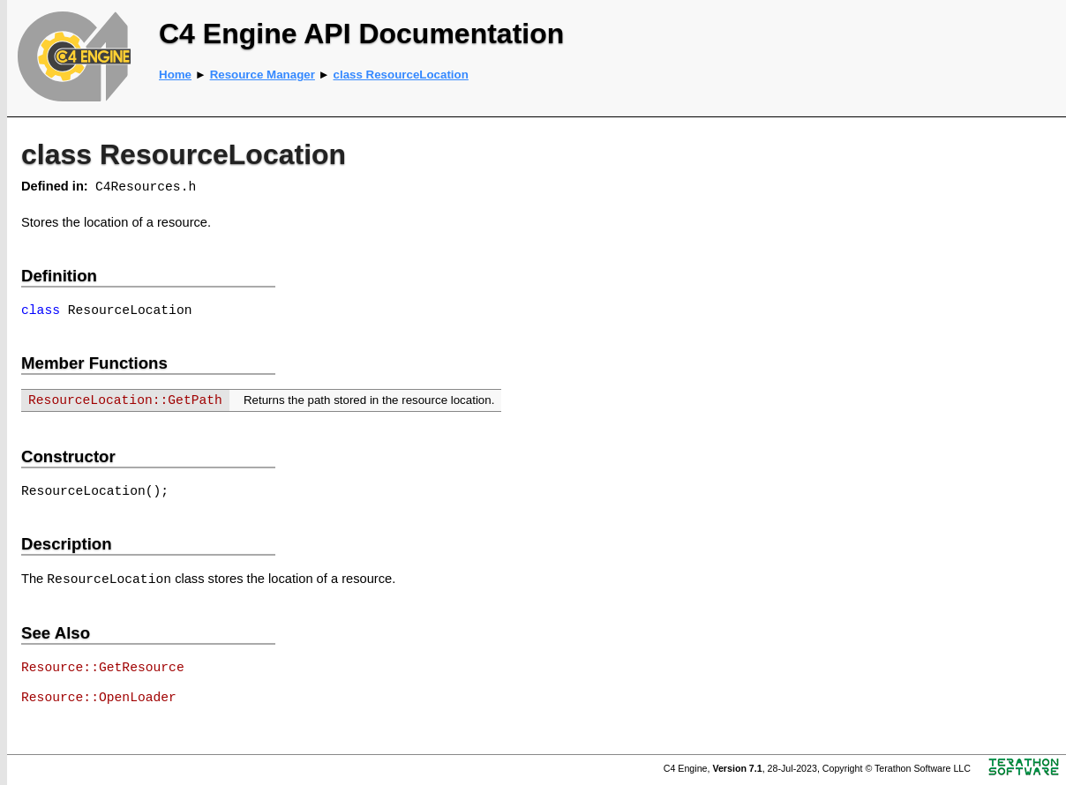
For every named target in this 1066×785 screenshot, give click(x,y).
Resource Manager (262, 74)
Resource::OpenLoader (98, 698)
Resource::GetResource (102, 668)
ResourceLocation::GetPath (125, 400)
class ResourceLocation (401, 74)
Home (175, 74)
